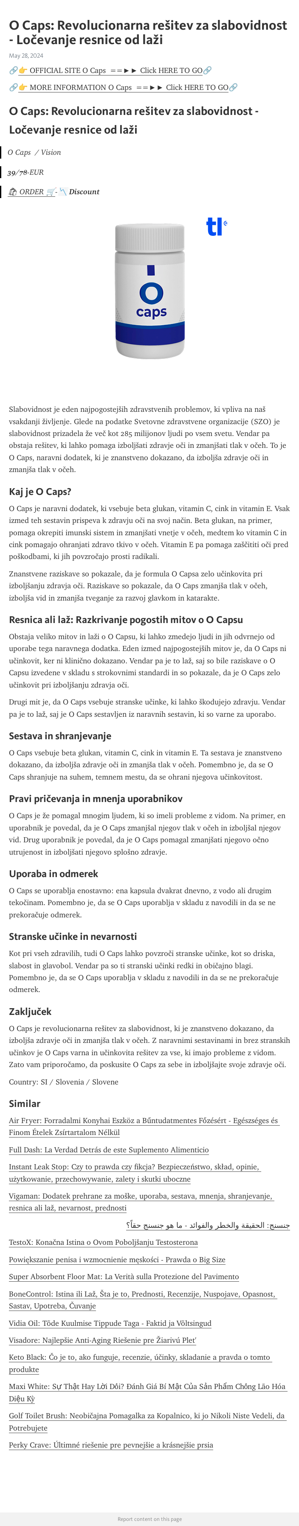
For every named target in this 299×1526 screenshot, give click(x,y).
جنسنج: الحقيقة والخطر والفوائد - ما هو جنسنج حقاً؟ (208, 1225)
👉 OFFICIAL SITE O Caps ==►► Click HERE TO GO (110, 70)
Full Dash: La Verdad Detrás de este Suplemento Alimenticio (109, 1149)
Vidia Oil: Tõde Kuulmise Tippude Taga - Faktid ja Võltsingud (110, 1323)
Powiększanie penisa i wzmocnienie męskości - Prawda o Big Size (117, 1259)
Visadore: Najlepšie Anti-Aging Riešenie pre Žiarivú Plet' (102, 1340)
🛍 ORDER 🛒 (31, 191)
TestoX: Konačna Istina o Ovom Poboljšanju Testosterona (103, 1242)
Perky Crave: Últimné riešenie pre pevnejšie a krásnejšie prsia (111, 1445)
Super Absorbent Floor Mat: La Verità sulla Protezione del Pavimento (124, 1276)
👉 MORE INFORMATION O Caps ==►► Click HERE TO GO (123, 87)
